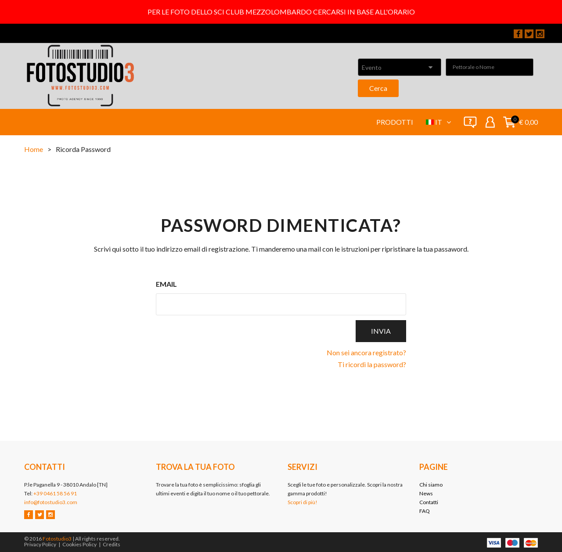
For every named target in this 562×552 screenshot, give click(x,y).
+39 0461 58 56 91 (55, 493)
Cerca (378, 88)
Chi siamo (431, 484)
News (426, 493)
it (443, 122)
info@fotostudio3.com (50, 502)
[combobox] (399, 67)
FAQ (424, 511)
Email (166, 284)
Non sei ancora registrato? (366, 352)
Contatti (428, 502)
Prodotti (394, 122)
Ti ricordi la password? (372, 364)
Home (33, 149)
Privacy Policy (40, 544)
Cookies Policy (79, 544)
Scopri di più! (302, 502)
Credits (111, 544)
